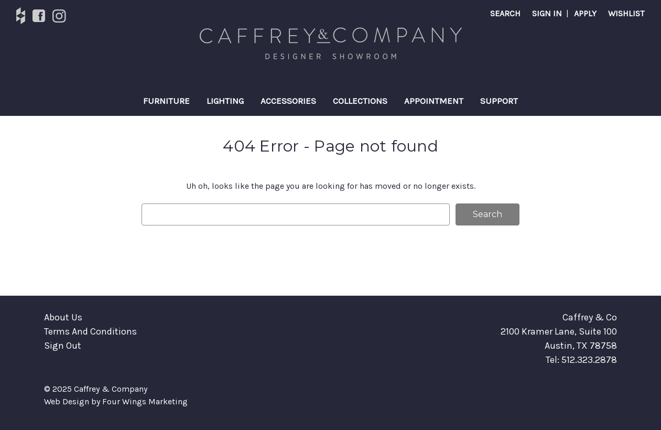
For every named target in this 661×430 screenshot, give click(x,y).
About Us (63, 317)
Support (499, 100)
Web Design (66, 401)
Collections (360, 100)
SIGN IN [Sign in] (547, 13)
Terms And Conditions (90, 331)
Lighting (225, 100)
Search (505, 13)
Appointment (433, 100)
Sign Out (62, 345)
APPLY (585, 13)
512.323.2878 (589, 360)
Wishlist (626, 13)
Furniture (166, 100)
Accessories (288, 100)
